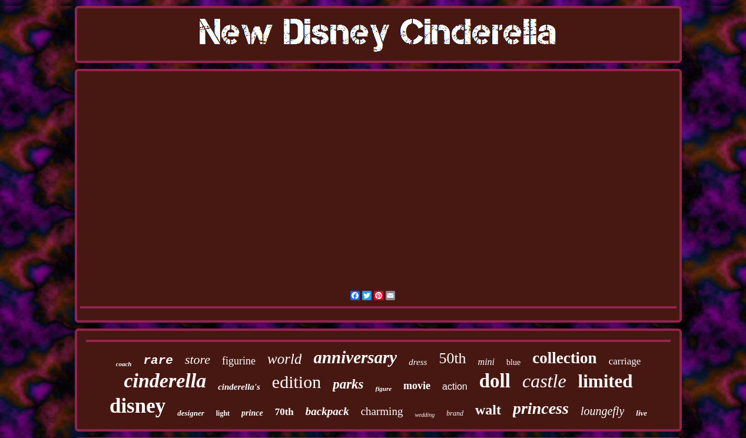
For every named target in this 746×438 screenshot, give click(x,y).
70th (284, 411)
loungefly (602, 410)
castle (544, 380)
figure (384, 388)
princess (541, 408)
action (455, 386)
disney (137, 405)
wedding (425, 415)
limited (605, 381)
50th (452, 358)
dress (418, 362)
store (197, 359)
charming (382, 411)
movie (416, 385)
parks (348, 384)
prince (252, 413)
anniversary (355, 357)
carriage (625, 361)
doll (494, 380)
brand (454, 413)
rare (158, 360)
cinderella (165, 380)
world (284, 359)
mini (486, 362)
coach (124, 363)
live (641, 413)
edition (296, 381)
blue (513, 362)
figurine (239, 361)
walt (488, 409)
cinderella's (239, 386)
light (223, 413)
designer (190, 413)
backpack (327, 411)
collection (564, 358)
